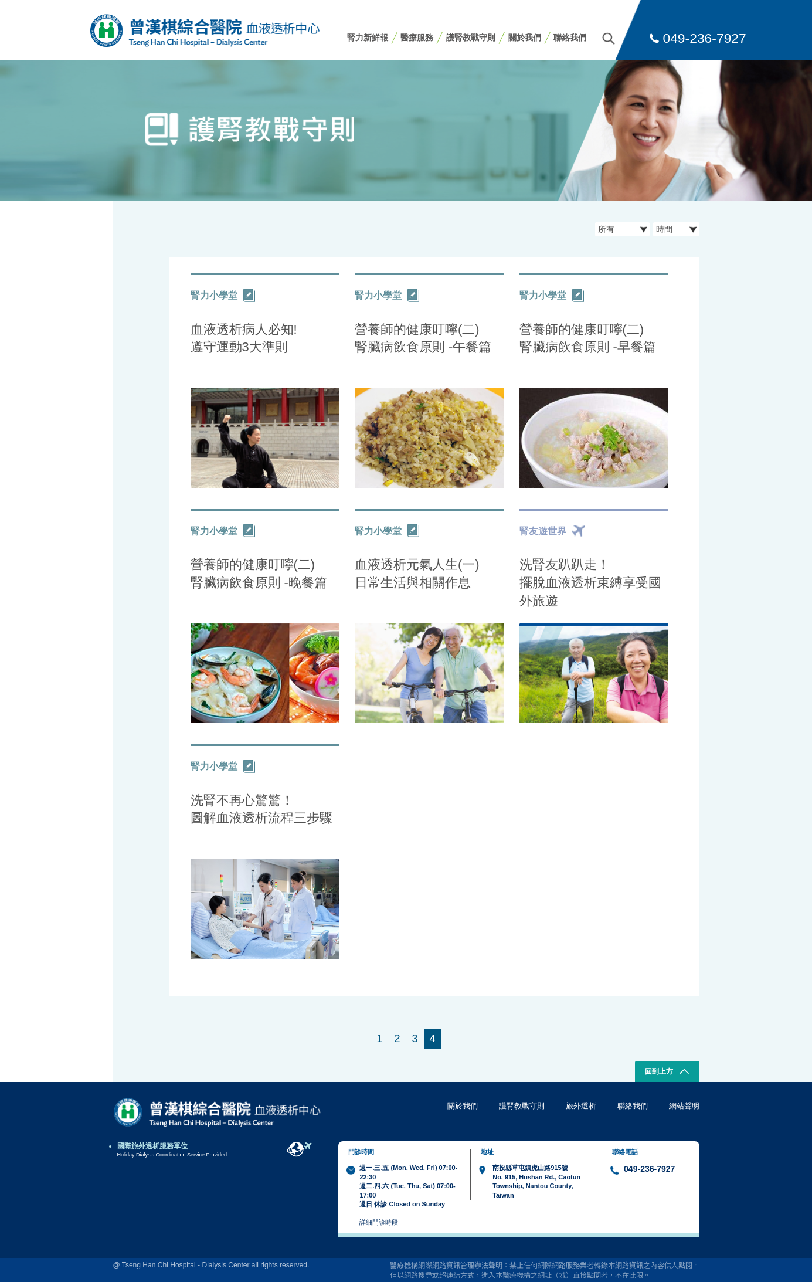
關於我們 (524, 37)
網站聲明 (684, 1105)
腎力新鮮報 (367, 37)
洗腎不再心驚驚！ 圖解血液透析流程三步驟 (261, 809)
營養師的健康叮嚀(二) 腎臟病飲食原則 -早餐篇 (587, 338)
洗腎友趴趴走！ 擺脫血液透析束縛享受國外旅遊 (590, 582)
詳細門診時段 (378, 1222)
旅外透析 (581, 1105)
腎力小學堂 (223, 295)
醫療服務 (416, 37)
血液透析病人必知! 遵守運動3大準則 (244, 338)
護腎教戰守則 (470, 37)
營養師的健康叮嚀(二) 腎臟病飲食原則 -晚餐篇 (259, 573)
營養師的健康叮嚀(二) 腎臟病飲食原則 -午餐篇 (423, 338)
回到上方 (667, 1072)
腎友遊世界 (552, 530)
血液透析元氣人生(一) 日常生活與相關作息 (417, 573)
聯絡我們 (569, 37)
